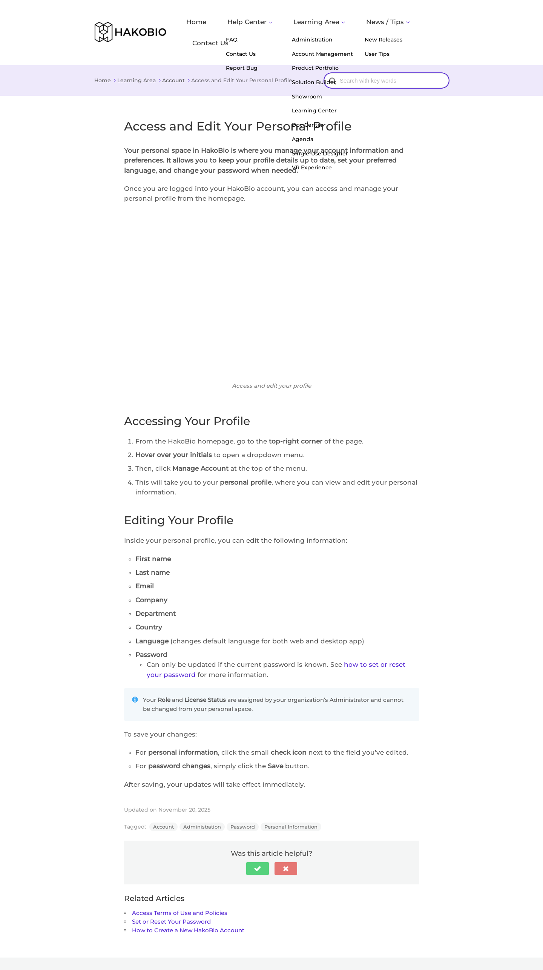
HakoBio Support (152, 954)
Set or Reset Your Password (171, 903)
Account (163, 808)
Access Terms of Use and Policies (179, 894)
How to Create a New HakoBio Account (188, 912)
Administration (202, 808)
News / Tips (380, 23)
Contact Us (430, 23)
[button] (257, 850)
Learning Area (326, 23)
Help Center (271, 23)
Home (233, 23)
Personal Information (291, 808)
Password (242, 808)
